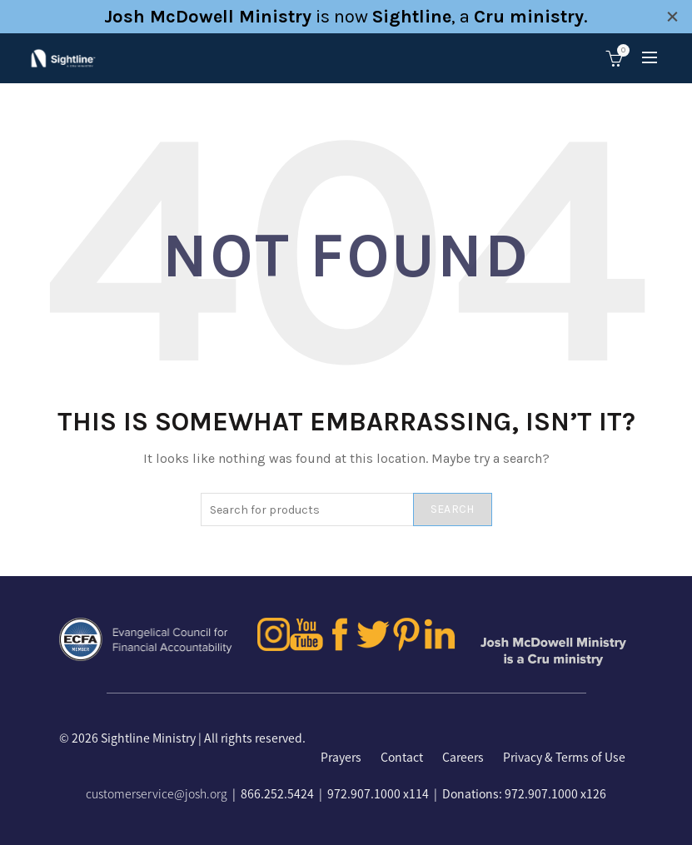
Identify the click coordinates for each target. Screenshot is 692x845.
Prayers (341, 756)
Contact (402, 756)
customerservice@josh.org (156, 793)
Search (453, 509)
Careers (463, 756)
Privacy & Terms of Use (564, 756)
